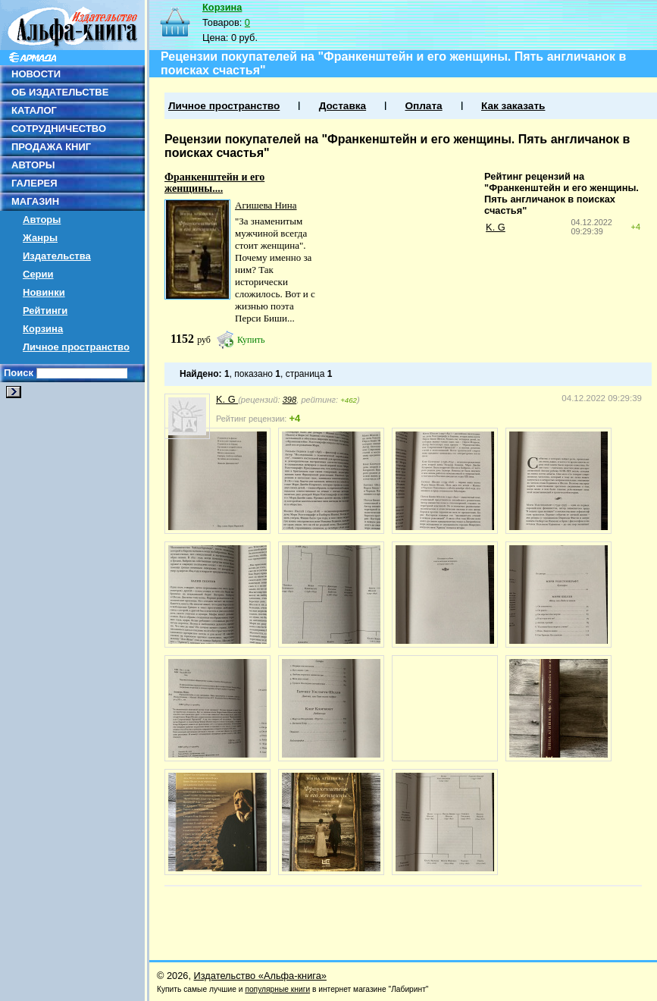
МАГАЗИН (35, 201)
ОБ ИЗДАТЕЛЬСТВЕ (59, 92)
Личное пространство (76, 347)
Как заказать (513, 105)
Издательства (57, 256)
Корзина (43, 328)
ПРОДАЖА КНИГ (51, 146)
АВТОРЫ (33, 165)
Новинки (44, 292)
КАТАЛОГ (34, 110)
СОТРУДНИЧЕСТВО (58, 128)
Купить (251, 339)
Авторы (42, 219)
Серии (38, 274)
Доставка (342, 105)
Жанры (40, 237)
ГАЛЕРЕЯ (34, 183)
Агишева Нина (266, 205)
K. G (495, 227)
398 (290, 399)
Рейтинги (45, 310)
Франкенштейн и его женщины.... (214, 182)
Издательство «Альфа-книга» (260, 975)
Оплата (423, 105)
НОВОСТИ (36, 74)
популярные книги (277, 989)
